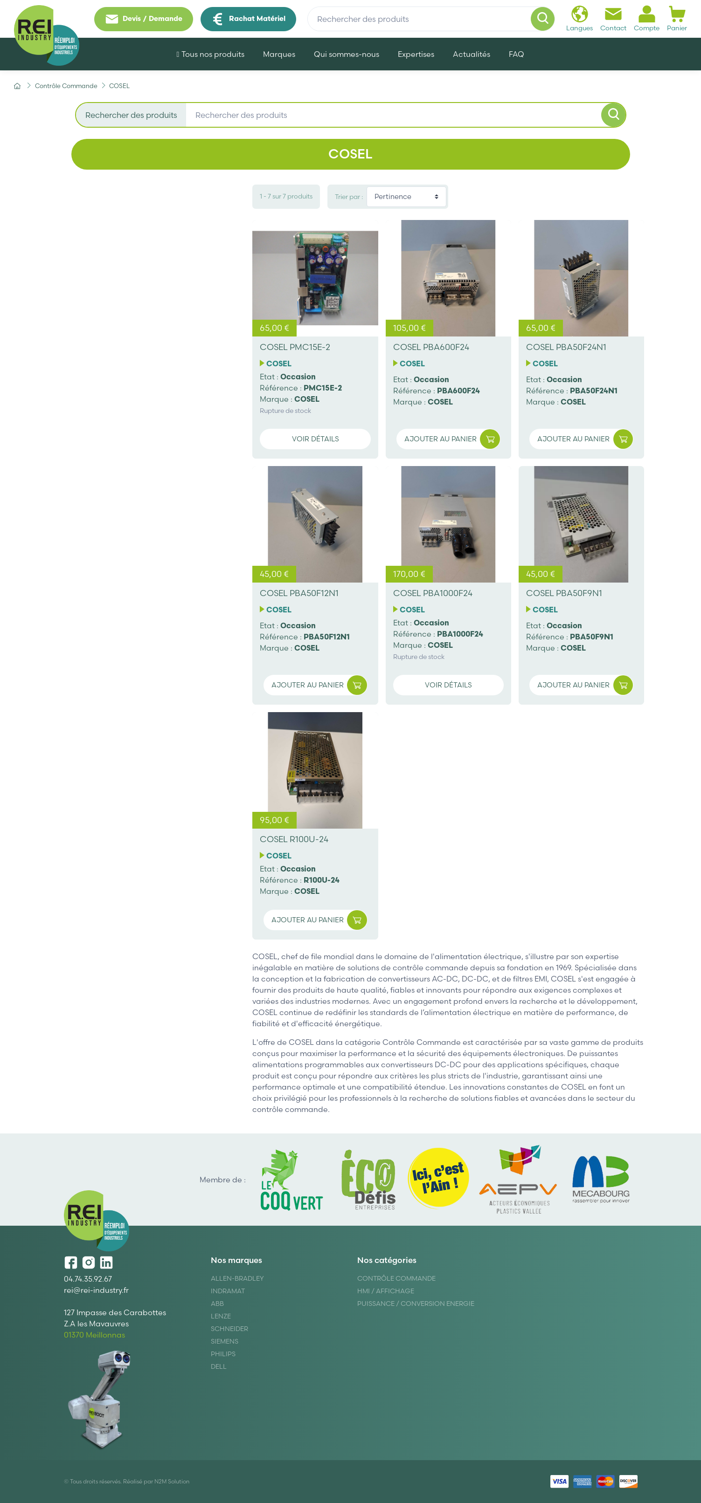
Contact (613, 18)
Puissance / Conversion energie (415, 1303)
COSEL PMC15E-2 (295, 347)
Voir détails (315, 438)
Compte (646, 18)
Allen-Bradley (237, 1278)
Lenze (221, 1316)
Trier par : (349, 196)
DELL (219, 1366)
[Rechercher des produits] (431, 19)
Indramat (228, 1291)
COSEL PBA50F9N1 (564, 593)
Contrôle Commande (396, 1278)
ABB (217, 1303)
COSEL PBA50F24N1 (566, 347)
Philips (223, 1354)
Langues (579, 18)
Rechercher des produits (131, 115)
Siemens (224, 1341)
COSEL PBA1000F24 (432, 593)
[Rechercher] (543, 19)
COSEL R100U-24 (294, 839)
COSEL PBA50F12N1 (299, 593)
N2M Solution (171, 1481)
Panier (677, 18)
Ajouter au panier (452, 439)
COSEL (279, 363)
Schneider (229, 1329)
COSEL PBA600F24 (431, 347)
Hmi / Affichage (385, 1291)
